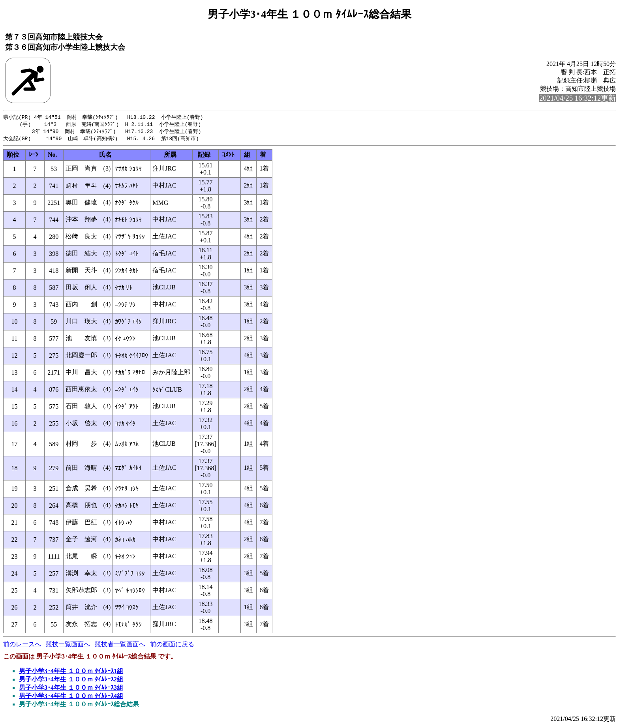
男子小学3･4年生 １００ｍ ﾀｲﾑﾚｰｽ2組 (71, 680)
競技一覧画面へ (68, 645)
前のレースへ (22, 645)
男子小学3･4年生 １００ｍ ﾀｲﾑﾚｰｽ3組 (71, 689)
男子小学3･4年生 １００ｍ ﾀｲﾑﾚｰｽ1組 (71, 672)
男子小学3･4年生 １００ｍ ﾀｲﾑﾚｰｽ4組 (71, 697)
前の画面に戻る (172, 645)
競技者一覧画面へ (120, 645)
